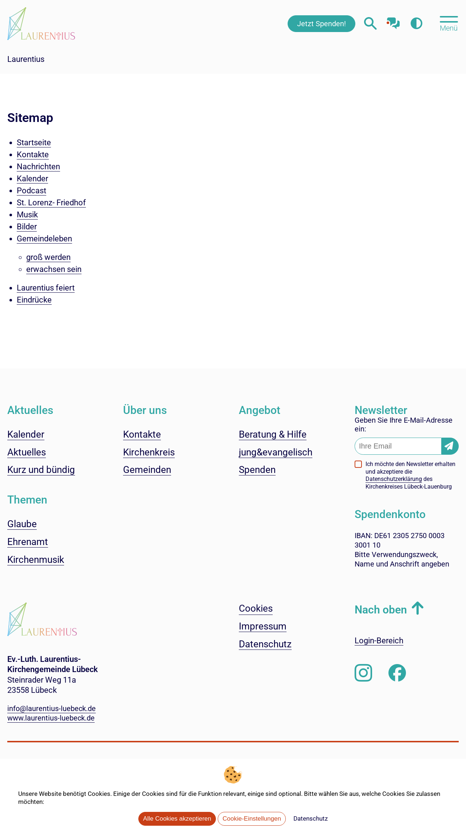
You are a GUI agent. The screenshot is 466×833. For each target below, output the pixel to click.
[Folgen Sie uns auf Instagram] (363, 673)
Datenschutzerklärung (394, 478)
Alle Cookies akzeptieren (177, 818)
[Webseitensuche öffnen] (370, 23)
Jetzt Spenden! (321, 23)
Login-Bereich (379, 640)
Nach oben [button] (381, 609)
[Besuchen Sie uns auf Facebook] (397, 673)
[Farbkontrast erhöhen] (416, 23)
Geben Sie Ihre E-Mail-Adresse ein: (404, 424)
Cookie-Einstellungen (251, 818)
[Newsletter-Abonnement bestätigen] (450, 446)
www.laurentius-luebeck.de (51, 718)
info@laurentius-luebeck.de (51, 708)
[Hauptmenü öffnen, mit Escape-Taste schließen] (449, 23)
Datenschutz (310, 818)
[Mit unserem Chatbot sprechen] (393, 21)
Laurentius (25, 59)
